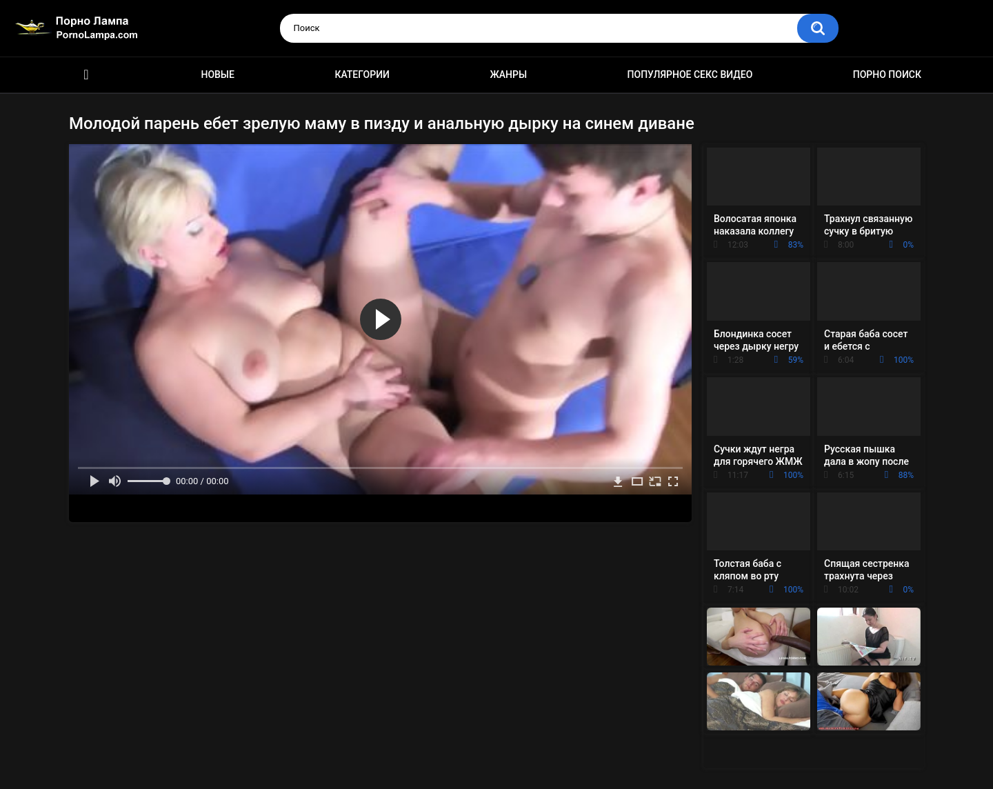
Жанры (508, 74)
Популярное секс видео (690, 74)
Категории (362, 74)
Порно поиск (887, 74)
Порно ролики (86, 74)
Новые (217, 74)
